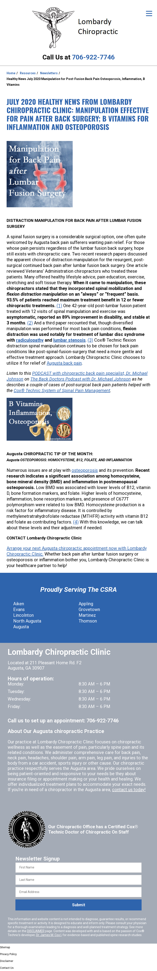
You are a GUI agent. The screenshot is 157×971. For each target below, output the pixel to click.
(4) (76, 522)
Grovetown (89, 609)
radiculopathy (30, 340)
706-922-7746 (93, 57)
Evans (19, 609)
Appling (86, 603)
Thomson (88, 621)
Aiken (18, 603)
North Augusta (27, 621)
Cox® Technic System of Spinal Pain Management (62, 390)
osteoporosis (85, 470)
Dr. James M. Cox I (48, 935)
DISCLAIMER (35, 931)
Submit (78, 904)
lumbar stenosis (69, 340)
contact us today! (129, 789)
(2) (30, 323)
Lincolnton (23, 615)
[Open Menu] (149, 13)
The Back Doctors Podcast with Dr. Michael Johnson (80, 379)
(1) (59, 305)
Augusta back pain (64, 363)
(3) (90, 340)
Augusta (21, 626)
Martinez (87, 615)
